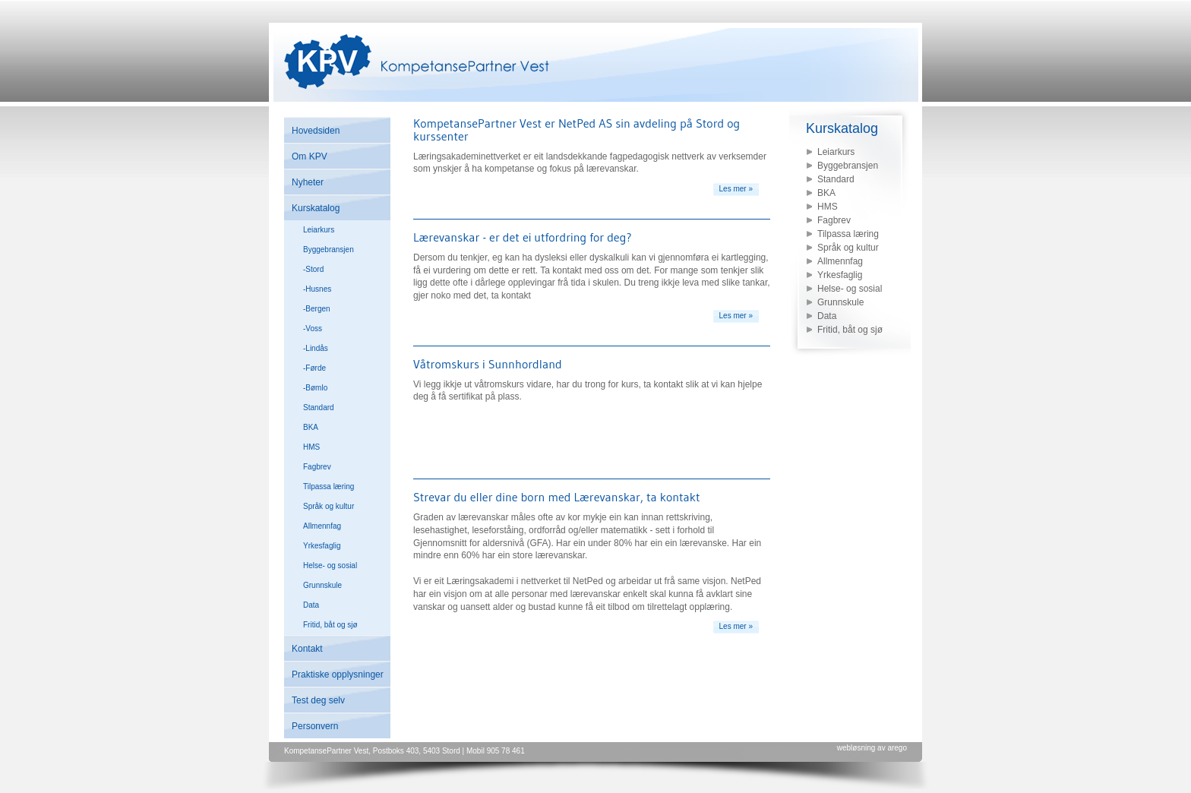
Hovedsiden (316, 130)
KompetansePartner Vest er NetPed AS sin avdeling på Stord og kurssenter (576, 129)
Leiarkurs (318, 230)
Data (311, 605)
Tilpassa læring (328, 486)
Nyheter (308, 182)
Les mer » (736, 189)
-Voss (312, 328)
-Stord (313, 269)
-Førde (314, 368)
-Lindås (315, 348)
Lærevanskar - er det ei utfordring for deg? (522, 237)
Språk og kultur (328, 506)
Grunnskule (322, 585)
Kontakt (307, 648)
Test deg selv (318, 700)
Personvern (315, 726)
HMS (311, 447)
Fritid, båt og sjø (330, 625)
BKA (310, 427)
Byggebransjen (328, 249)
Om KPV (309, 156)
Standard (318, 407)
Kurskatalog (316, 208)
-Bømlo (315, 388)
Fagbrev (317, 467)
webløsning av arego (872, 748)
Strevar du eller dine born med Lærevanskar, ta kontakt (556, 496)
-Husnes (317, 289)
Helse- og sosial (330, 565)
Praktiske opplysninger (338, 674)
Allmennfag (322, 526)
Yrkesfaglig (321, 546)
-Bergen (316, 309)
